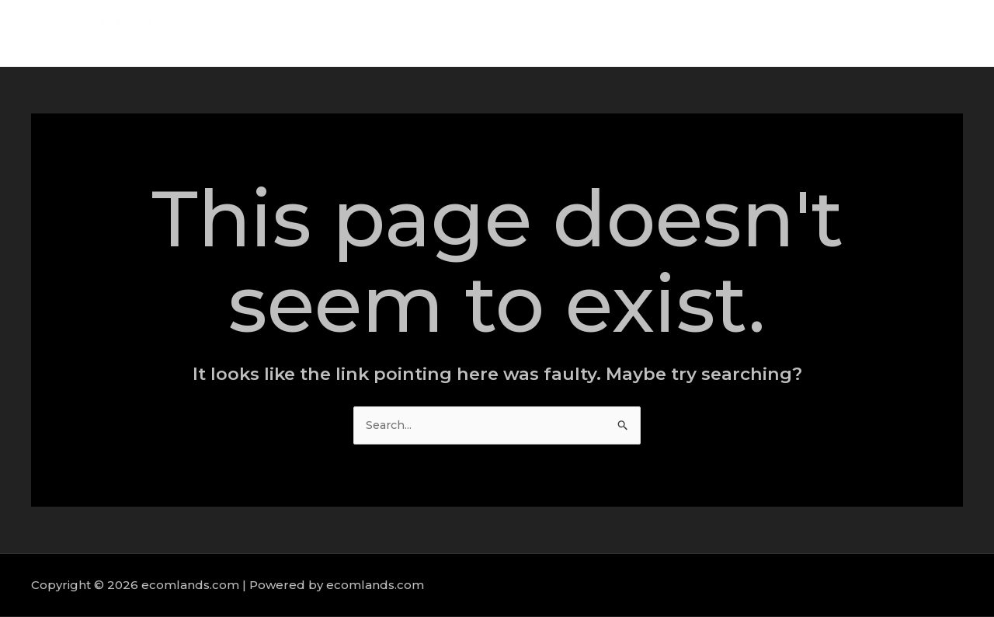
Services (784, 33)
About (717, 33)
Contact (931, 33)
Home (656, 33)
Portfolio (858, 33)
